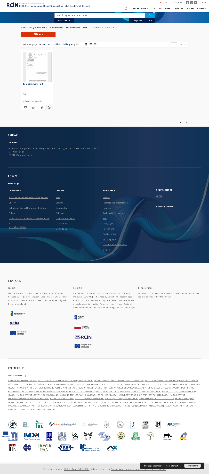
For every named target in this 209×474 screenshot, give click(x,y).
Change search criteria (142, 20)
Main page (13, 183)
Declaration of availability (115, 244)
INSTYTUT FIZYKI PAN (189, 406)
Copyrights (108, 223)
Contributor (61, 208)
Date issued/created (65, 218)
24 (40, 44)
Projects (107, 208)
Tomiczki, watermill (33, 84)
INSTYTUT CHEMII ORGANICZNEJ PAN (124, 388)
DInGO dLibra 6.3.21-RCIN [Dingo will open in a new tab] (76, 469)
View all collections (17, 227)
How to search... (64, 20)
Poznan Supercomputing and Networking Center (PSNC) (138, 469)
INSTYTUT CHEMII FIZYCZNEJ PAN (92, 388)
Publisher (60, 213)
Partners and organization (115, 202)
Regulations (108, 229)
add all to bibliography (66, 44)
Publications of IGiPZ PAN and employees (28, 197)
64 (49, 44)
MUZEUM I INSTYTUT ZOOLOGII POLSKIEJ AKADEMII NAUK (164, 398)
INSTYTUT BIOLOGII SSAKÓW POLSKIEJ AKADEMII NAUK (126, 384)
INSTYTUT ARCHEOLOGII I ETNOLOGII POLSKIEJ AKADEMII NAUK (65, 380)
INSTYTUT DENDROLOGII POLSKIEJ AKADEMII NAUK (163, 388)
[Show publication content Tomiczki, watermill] (41, 107)
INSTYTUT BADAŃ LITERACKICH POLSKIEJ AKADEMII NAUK (119, 380)
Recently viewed (197, 8)
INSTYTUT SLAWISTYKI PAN (62, 398)
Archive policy (109, 234)
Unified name (62, 229)
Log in (159, 196)
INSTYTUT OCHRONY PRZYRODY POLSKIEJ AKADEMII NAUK (149, 395)
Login (203, 2)
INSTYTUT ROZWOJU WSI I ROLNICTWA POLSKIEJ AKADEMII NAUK (60, 406)
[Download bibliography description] (33, 107)
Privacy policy (109, 239)
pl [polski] (167, 2)
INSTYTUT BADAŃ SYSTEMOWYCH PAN (161, 380)
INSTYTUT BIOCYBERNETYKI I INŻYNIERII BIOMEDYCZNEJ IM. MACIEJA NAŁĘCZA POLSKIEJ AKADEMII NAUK (133, 406)
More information (173, 466)
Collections (162, 8)
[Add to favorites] (25, 107)
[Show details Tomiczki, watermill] (49, 107)
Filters (38, 34)
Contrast (178, 2)
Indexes (178, 8)
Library (12, 202)
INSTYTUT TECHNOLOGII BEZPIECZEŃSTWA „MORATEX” (32, 409)
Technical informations (114, 213)
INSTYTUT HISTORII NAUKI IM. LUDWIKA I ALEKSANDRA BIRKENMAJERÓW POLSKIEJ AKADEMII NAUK (126, 402)
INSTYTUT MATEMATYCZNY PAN (22, 380)
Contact (106, 249)
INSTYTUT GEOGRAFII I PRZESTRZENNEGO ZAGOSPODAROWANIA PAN (64, 391)
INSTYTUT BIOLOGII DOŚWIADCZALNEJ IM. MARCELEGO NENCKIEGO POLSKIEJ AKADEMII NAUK (60, 384)
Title (58, 197)
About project (141, 8)
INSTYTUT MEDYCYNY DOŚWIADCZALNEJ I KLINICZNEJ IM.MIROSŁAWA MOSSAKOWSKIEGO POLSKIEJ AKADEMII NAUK (73, 395)
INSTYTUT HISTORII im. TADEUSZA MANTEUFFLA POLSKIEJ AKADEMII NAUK (128, 391)
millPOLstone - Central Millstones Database (29, 218)
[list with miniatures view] (90, 44)
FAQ (105, 218)
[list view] (94, 44)
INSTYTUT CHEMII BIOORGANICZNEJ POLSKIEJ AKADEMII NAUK (50, 388)
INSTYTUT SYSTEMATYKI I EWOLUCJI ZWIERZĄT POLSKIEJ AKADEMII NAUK (106, 398)
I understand (192, 466)
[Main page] (125, 8)
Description (61, 223)
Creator (59, 202)
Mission (106, 197)
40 (44, 44)
